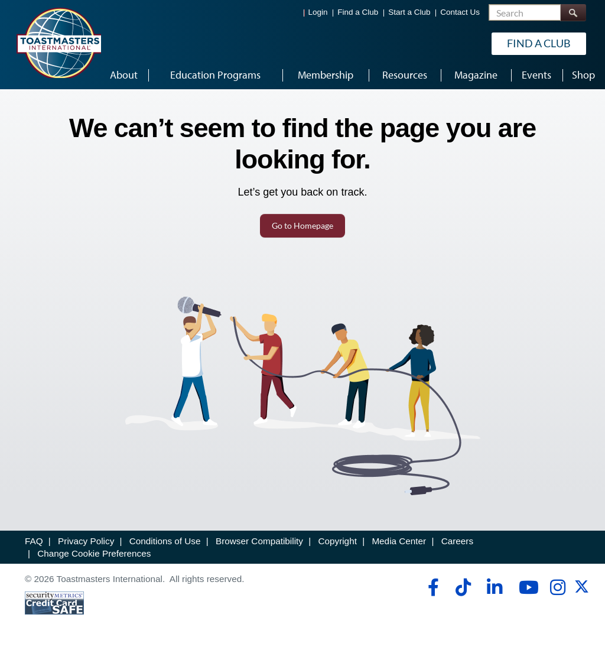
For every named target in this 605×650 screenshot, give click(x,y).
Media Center (399, 541)
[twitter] (581, 591)
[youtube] (526, 587)
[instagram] (557, 587)
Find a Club (357, 12)
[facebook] (431, 587)
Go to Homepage (302, 225)
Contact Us (460, 12)
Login (318, 12)
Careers (457, 541)
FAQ (34, 541)
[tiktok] (463, 587)
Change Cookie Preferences (94, 553)
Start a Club (409, 12)
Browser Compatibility (259, 541)
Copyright (337, 541)
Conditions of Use (165, 541)
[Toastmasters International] (58, 42)
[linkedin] (494, 587)
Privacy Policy (86, 541)
